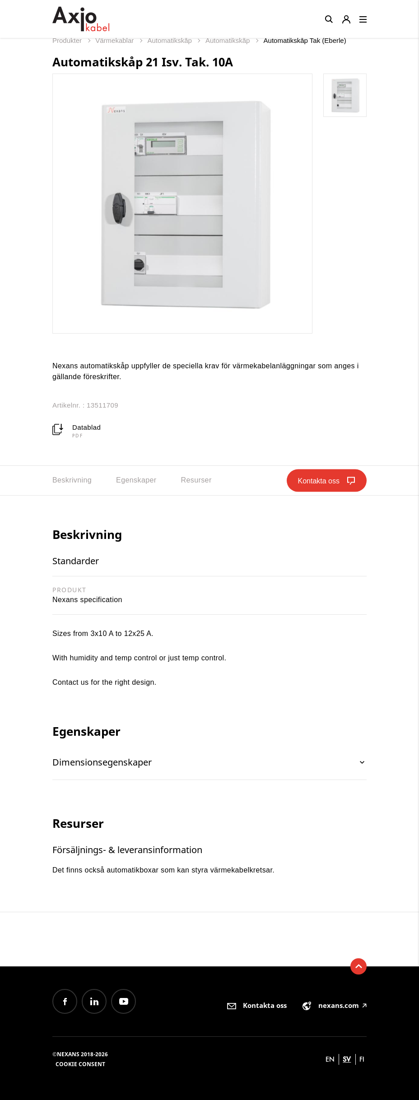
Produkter (68, 40)
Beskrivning (72, 480)
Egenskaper (136, 480)
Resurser (196, 480)
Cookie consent (80, 1064)
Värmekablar (115, 40)
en (330, 1059)
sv (347, 1059)
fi (361, 1059)
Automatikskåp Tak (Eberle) (305, 40)
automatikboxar (134, 870)
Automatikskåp (170, 40)
